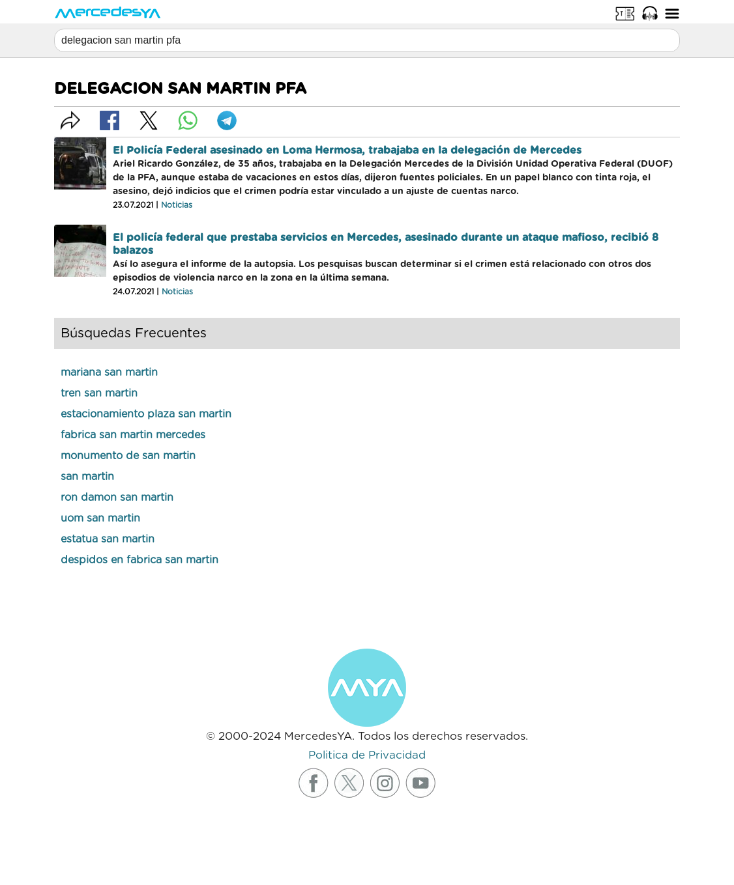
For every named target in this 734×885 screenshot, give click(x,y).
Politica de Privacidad (367, 755)
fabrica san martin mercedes (133, 435)
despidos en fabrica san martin (139, 560)
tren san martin (99, 393)
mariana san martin (109, 372)
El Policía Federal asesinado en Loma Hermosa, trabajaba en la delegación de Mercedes (347, 150)
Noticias (176, 205)
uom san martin (100, 518)
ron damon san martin (117, 497)
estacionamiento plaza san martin (146, 414)
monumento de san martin (128, 456)
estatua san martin (107, 539)
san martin (87, 476)
